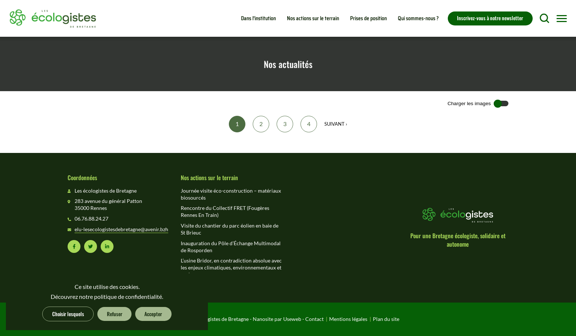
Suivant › (335, 123)
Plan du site (386, 319)
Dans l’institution (258, 18)
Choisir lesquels (68, 314)
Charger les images (469, 103)
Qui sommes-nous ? (418, 18)
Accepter (153, 314)
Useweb (292, 319)
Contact (314, 319)
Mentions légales (348, 319)
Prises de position (368, 18)
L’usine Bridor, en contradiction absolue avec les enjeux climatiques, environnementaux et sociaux (231, 267)
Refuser (114, 314)
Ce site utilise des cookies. (107, 286)
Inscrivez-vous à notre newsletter (490, 18)
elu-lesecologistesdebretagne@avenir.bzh (121, 229)
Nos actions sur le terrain (313, 18)
